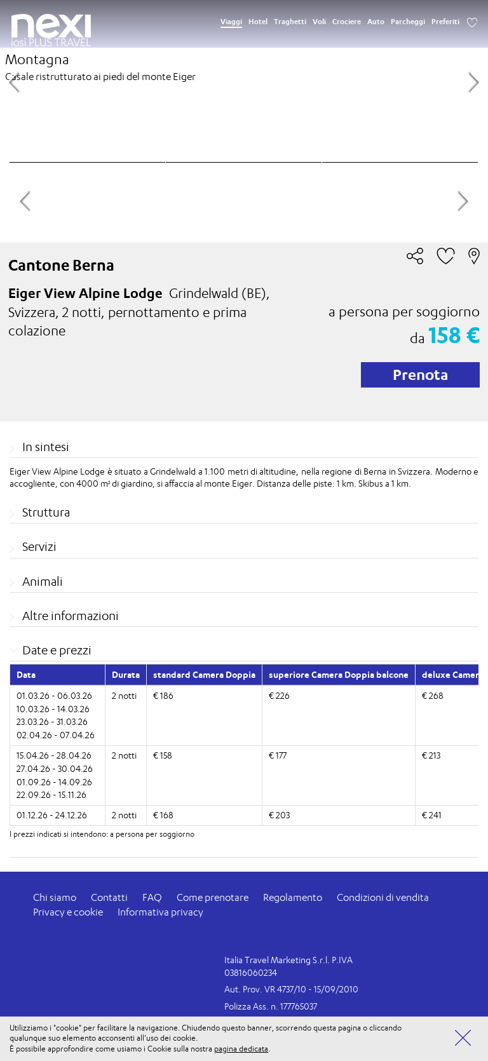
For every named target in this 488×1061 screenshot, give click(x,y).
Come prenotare (212, 897)
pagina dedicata (241, 1048)
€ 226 (279, 695)
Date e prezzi (57, 650)
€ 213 (431, 755)
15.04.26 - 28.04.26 (54, 755)
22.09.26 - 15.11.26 (51, 794)
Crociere (346, 21)
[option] (243, 81)
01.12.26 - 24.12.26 (52, 814)
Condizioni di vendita (383, 897)
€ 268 (433, 695)
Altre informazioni (70, 615)
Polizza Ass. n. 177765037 (270, 1006)
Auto (375, 21)
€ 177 (278, 755)
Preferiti (445, 21)
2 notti (124, 695)
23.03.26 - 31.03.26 (52, 721)
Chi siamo (54, 897)
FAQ (152, 897)
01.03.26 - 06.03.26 (54, 695)
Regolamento (292, 897)
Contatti (109, 897)
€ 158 (162, 755)
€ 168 (163, 814)
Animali (42, 581)
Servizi (39, 546)
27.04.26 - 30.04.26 (55, 768)
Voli (319, 21)
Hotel (258, 21)
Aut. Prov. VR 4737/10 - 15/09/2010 (291, 988)
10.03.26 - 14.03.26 (53, 708)
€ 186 (163, 695)
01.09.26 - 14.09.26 (54, 781)
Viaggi (231, 21)
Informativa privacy (160, 912)
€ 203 (279, 814)
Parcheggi (408, 21)
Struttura (46, 512)
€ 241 (432, 814)
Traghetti (290, 21)
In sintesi (45, 446)
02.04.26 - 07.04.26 (56, 734)
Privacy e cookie (68, 912)
